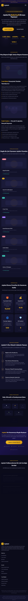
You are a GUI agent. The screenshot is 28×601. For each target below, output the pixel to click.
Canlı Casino (3, 557)
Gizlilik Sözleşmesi (4, 579)
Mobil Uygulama (4, 573)
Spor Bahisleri (3, 555)
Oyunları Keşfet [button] (20, 29)
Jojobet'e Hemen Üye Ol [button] (14, 442)
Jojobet (5, 544)
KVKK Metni (3, 585)
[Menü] (26, 5)
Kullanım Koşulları (4, 581)
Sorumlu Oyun (3, 583)
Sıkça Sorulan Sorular (5, 567)
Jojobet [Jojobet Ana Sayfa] (5, 5)
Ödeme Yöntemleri (4, 561)
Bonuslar (3, 559)
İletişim (2, 571)
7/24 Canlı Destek (4, 569)
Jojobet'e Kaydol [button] (8, 29)
